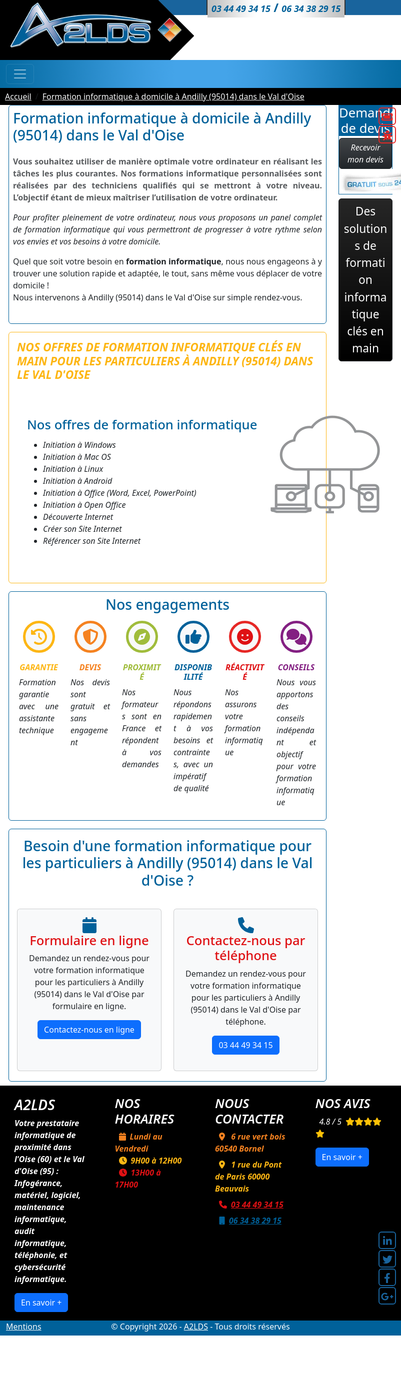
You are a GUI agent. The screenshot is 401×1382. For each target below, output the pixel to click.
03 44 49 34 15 (245, 1045)
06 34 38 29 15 (248, 1220)
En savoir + (41, 1302)
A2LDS (196, 1326)
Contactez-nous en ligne (89, 1029)
